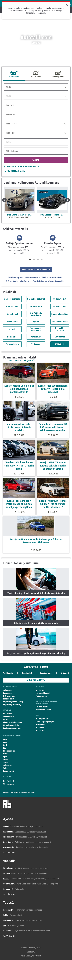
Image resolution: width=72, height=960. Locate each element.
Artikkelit (65, 673)
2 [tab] (34, 259)
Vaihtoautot (8, 673)
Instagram (10, 784)
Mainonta (6, 719)
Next (67, 200)
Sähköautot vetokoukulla (52, 277)
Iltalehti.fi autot (42, 707)
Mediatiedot (7, 714)
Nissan (5, 754)
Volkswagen (7, 765)
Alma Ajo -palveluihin (27, 792)
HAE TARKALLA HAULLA (15, 171)
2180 (30, 360)
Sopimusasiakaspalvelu (12, 728)
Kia (4, 748)
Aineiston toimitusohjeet (12, 722)
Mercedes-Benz (9, 751)
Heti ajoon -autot (9, 696)
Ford (5, 745)
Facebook (10, 781)
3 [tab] (38, 259)
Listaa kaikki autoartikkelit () (19, 360)
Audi (5, 739)
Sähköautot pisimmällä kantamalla (24, 277)
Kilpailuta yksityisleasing (13, 702)
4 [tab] (42, 259)
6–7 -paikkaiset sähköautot (18, 281)
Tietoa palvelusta (42, 719)
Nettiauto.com (41, 696)
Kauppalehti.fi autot (43, 710)
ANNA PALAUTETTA (36, 680)
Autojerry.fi (40, 690)
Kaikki (59, 344)
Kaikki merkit (8, 771)
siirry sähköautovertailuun (36, 270)
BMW (5, 742)
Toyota (5, 762)
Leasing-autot (46, 673)
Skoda (5, 759)
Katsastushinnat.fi (43, 693)
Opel (5, 757)
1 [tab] (30, 259)
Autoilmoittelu (8, 717)
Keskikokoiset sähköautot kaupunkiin (49, 281)
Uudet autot (27, 673)
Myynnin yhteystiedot (11, 725)
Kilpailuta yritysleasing (12, 705)
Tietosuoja (40, 727)
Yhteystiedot (41, 730)
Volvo (5, 768)
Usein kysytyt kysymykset (45, 722)
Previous (4, 200)
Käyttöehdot (40, 724)
